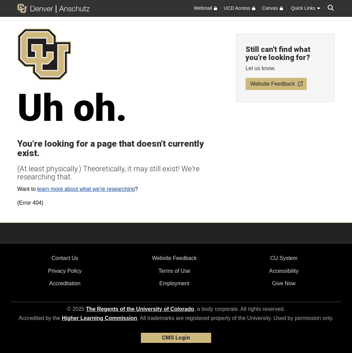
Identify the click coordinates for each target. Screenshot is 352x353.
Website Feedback (174, 258)
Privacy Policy (65, 271)
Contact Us (64, 258)
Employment (174, 283)
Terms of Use (174, 271)
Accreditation (65, 283)
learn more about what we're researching (86, 189)
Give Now (283, 283)
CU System (284, 258)
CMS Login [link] (176, 337)
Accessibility (284, 271)
